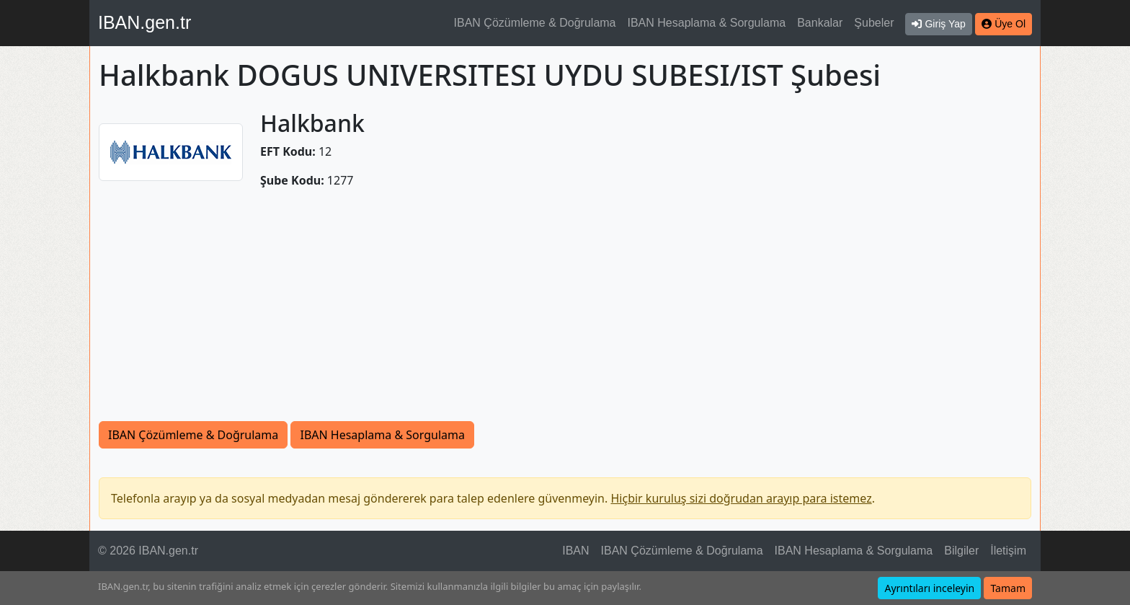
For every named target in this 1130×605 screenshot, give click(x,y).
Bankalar (819, 23)
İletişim (1008, 550)
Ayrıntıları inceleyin (929, 588)
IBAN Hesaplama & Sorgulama (707, 23)
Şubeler (874, 23)
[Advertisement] (565, 313)
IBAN (575, 550)
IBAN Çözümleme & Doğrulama (535, 23)
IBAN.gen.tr (144, 22)
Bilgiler (961, 550)
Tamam (1008, 588)
